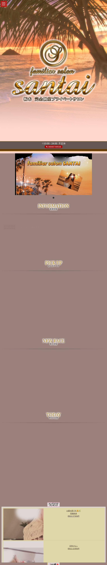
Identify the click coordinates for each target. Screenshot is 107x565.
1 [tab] (53, 198)
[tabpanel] (54, 174)
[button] (4, 4)
